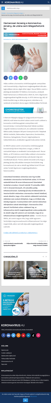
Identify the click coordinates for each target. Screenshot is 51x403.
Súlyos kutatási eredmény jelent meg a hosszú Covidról (37, 244)
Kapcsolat (4, 364)
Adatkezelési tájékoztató (8, 356)
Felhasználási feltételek (8, 358)
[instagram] (38, 335)
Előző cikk (7, 241)
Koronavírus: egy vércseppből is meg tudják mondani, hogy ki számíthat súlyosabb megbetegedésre (37, 272)
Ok (25, 400)
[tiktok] (33, 335)
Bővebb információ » (37, 382)
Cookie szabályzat (6, 353)
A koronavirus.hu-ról (7, 361)
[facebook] (6, 78)
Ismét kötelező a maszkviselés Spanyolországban (13, 244)
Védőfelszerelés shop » (13, 8)
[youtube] (23, 335)
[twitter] (11, 78)
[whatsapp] (21, 78)
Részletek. (33, 396)
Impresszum (4, 350)
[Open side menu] (2, 2)
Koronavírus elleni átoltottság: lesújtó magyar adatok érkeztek (14, 274)
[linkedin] (28, 335)
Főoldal (3, 13)
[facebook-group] (8, 335)
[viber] (16, 78)
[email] (25, 78)
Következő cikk (42, 241)
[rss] (18, 335)
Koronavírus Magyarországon (15, 13)
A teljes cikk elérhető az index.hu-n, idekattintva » (21, 233)
